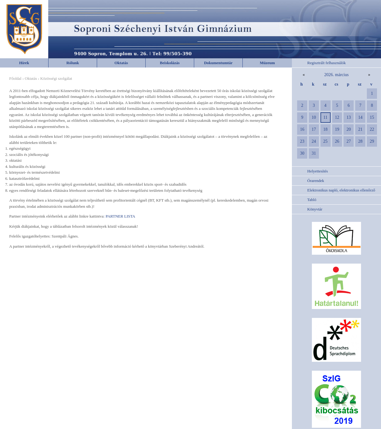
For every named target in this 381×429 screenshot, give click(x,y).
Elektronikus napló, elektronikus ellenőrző (341, 190)
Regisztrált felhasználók (326, 62)
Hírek (24, 62)
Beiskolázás (169, 62)
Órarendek (315, 180)
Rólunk (72, 62)
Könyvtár (314, 209)
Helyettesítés (317, 171)
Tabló (311, 199)
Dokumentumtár (218, 62)
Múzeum (267, 62)
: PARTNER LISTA (119, 216)
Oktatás (121, 62)
